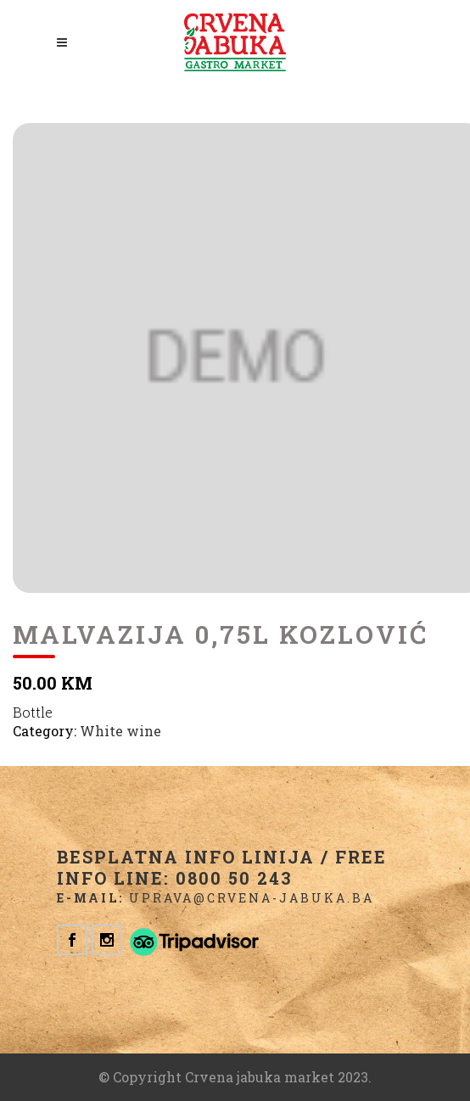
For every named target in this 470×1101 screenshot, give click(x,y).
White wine (120, 731)
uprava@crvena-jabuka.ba (251, 898)
